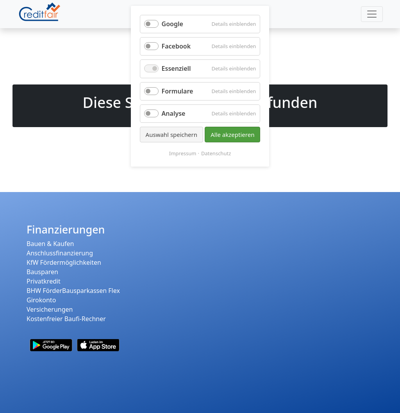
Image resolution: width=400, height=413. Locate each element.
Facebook (176, 46)
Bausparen (42, 272)
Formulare (177, 91)
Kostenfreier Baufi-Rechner (66, 318)
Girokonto (41, 300)
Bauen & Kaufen (50, 243)
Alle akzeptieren (232, 134)
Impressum (182, 153)
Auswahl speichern (171, 134)
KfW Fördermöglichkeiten (64, 262)
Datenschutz (216, 153)
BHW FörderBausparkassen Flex (73, 290)
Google (172, 24)
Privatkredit (44, 281)
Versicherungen (50, 309)
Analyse (174, 113)
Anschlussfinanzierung (60, 253)
